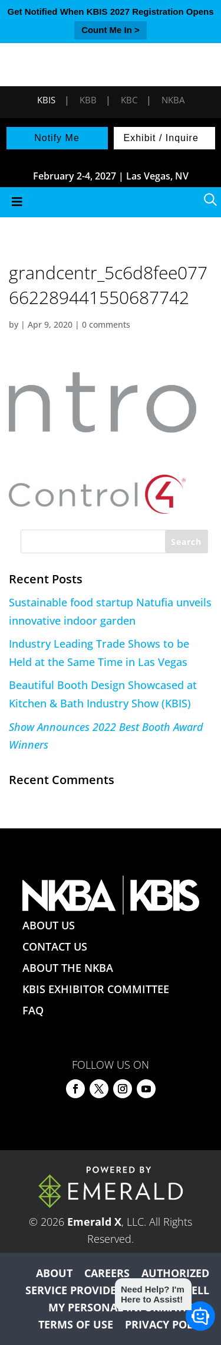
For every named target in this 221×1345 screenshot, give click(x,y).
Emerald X (94, 1222)
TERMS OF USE (75, 1324)
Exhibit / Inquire (161, 138)
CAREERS (107, 1273)
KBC (129, 100)
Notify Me (57, 138)
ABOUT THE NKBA (67, 968)
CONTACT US (54, 946)
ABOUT (54, 1273)
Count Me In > (110, 30)
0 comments (106, 324)
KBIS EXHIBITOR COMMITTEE (95, 989)
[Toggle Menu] (110, 202)
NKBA (172, 100)
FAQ (33, 1010)
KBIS (46, 100)
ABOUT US (48, 925)
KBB (88, 100)
